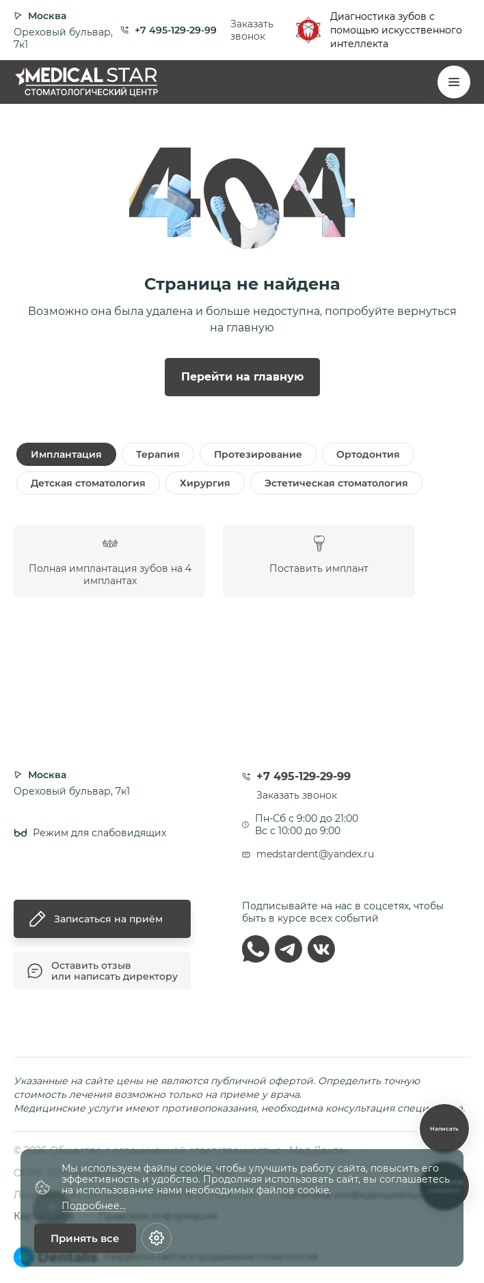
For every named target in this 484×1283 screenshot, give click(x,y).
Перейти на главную (242, 376)
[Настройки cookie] (157, 1238)
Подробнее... (94, 1206)
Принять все (85, 1238)
